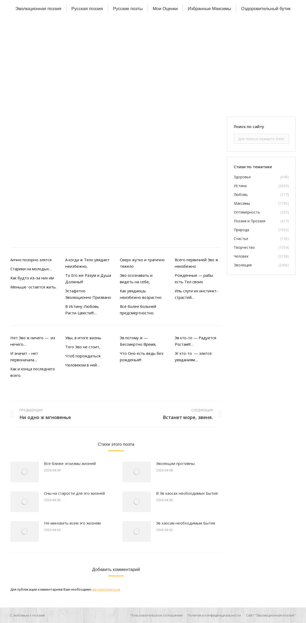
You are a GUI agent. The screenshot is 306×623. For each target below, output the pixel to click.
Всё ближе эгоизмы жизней (70, 463)
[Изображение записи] (24, 472)
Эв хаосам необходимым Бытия (185, 523)
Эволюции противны (175, 463)
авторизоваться (106, 589)
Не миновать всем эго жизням (72, 523)
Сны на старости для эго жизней (74, 493)
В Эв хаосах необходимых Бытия (187, 493)
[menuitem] (38, 8)
